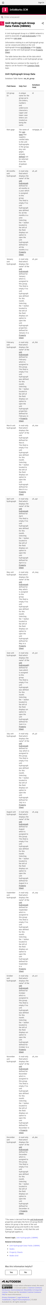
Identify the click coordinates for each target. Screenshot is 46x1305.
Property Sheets (16, 1252)
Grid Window (25, 47)
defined (22, 156)
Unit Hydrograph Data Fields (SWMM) (24, 1245)
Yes (11, 1272)
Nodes (11, 1249)
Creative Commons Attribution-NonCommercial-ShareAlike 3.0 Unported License (22, 1290)
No (25, 1272)
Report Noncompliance (21, 1299)
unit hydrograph (23, 182)
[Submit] (2, 17)
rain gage (17, 38)
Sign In (41, 2)
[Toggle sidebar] (2, 23)
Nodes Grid (13, 1255)
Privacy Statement (9, 1297)
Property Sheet (22, 253)
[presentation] (7, 1286)
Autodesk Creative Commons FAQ (21, 1293)
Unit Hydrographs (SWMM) (27, 1237)
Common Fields (33, 65)
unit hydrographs (29, 36)
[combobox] (23, 17)
